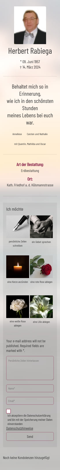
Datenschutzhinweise (19, 428)
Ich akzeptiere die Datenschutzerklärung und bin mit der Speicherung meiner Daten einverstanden (30, 419)
